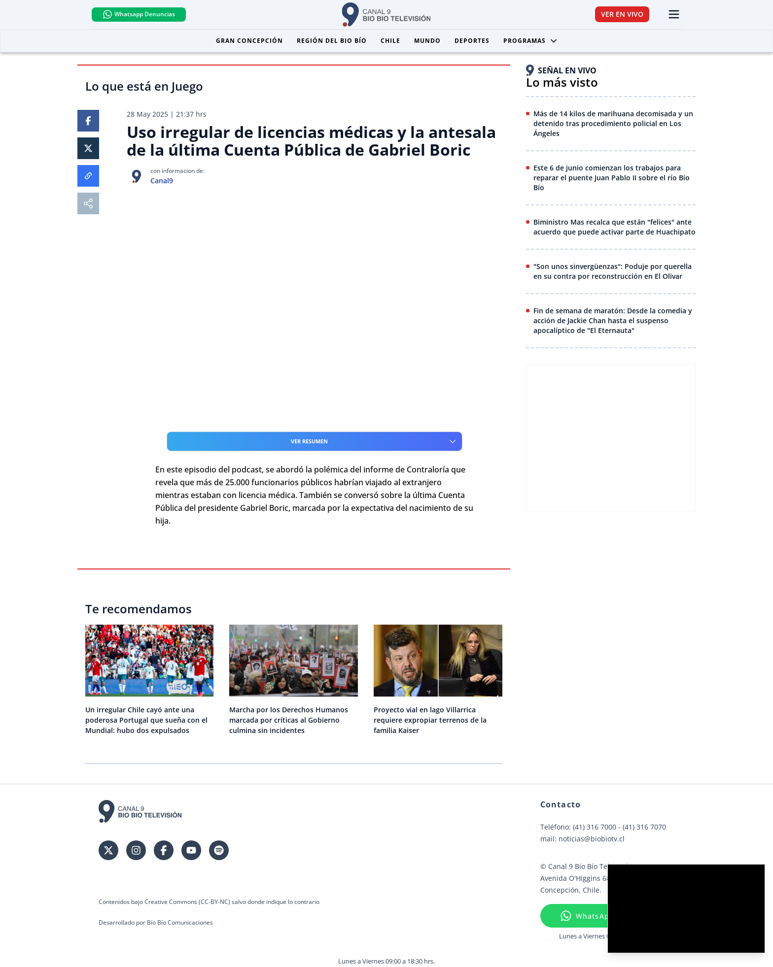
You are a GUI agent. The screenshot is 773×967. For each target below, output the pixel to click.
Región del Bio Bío (332, 41)
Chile (390, 41)
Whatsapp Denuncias (146, 15)
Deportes (472, 41)
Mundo (427, 41)
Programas (530, 41)
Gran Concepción (249, 41)
